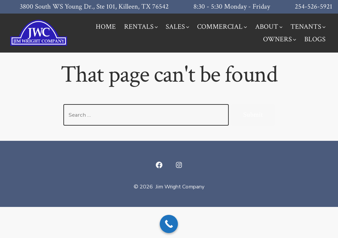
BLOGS (314, 39)
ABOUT (269, 26)
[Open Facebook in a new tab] (159, 165)
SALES (177, 26)
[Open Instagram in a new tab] (179, 165)
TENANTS (307, 26)
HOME (106, 26)
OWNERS (279, 39)
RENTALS (141, 26)
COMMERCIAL (222, 26)
